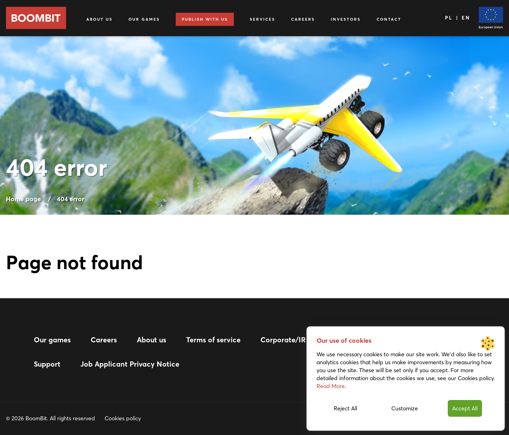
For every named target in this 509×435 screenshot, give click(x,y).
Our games (144, 19)
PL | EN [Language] (458, 18)
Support (47, 364)
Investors (346, 19)
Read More (331, 386)
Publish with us (205, 19)
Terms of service (213, 339)
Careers (303, 19)
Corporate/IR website (296, 339)
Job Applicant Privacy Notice (129, 364)
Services (262, 19)
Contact (389, 19)
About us (99, 19)
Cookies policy (123, 418)
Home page (23, 199)
